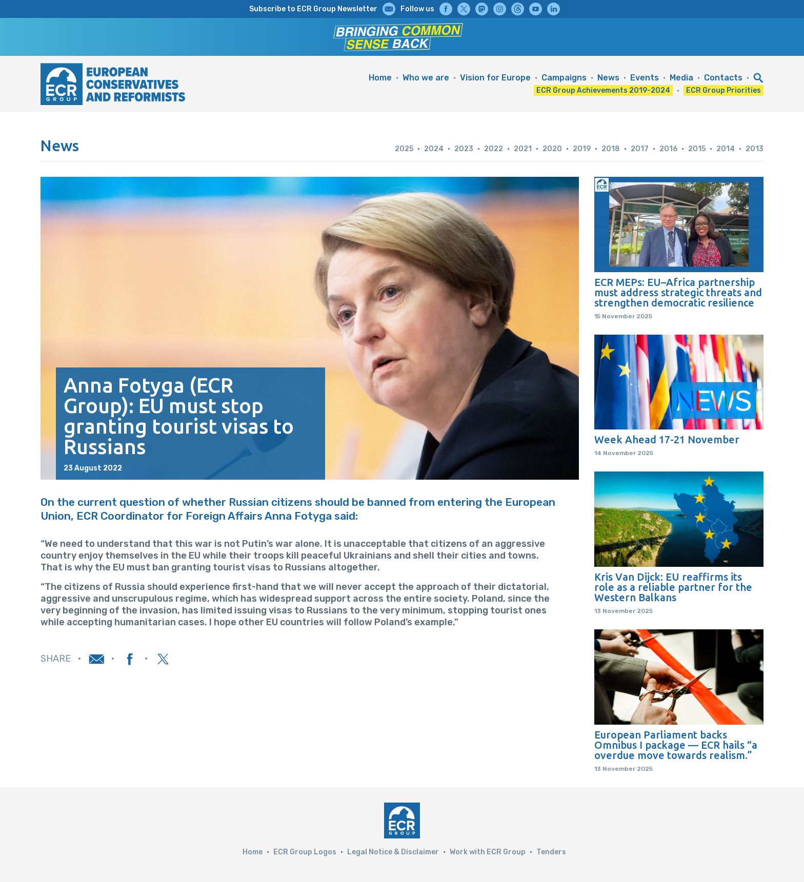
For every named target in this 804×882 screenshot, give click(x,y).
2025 (404, 149)
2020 (552, 149)
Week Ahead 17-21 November (666, 440)
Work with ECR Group (488, 852)
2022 (493, 149)
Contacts (723, 78)
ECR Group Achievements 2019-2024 (603, 90)
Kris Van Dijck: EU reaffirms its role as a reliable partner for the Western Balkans (673, 587)
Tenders (551, 852)
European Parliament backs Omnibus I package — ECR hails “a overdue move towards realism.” (675, 745)
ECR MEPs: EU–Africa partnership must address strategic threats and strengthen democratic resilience (678, 292)
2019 (582, 149)
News (608, 78)
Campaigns (564, 78)
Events (644, 78)
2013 (754, 149)
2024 (434, 149)
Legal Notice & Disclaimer (393, 852)
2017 (640, 149)
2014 (725, 149)
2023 (463, 149)
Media (681, 78)
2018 (610, 149)
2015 (697, 149)
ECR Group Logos (304, 852)
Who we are (426, 78)
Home (380, 78)
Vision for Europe (495, 78)
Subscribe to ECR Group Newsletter (313, 9)
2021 (523, 149)
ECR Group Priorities (723, 90)
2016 (668, 149)
